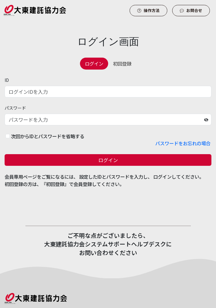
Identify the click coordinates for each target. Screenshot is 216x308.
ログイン (108, 160)
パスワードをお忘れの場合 (182, 143)
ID (7, 80)
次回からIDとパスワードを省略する (47, 136)
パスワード (15, 108)
